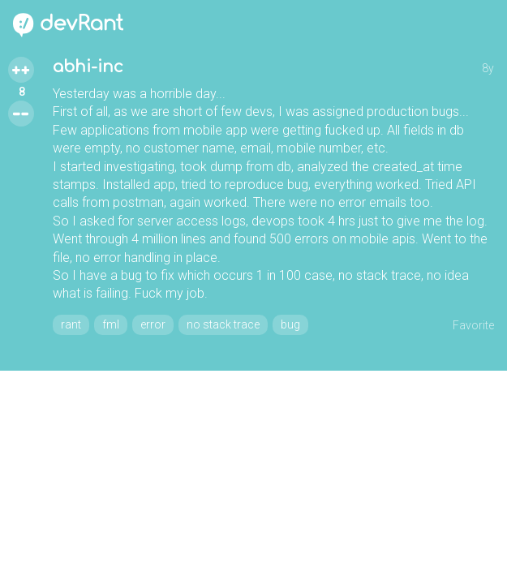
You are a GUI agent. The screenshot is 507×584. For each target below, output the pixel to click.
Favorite (473, 325)
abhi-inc (88, 67)
